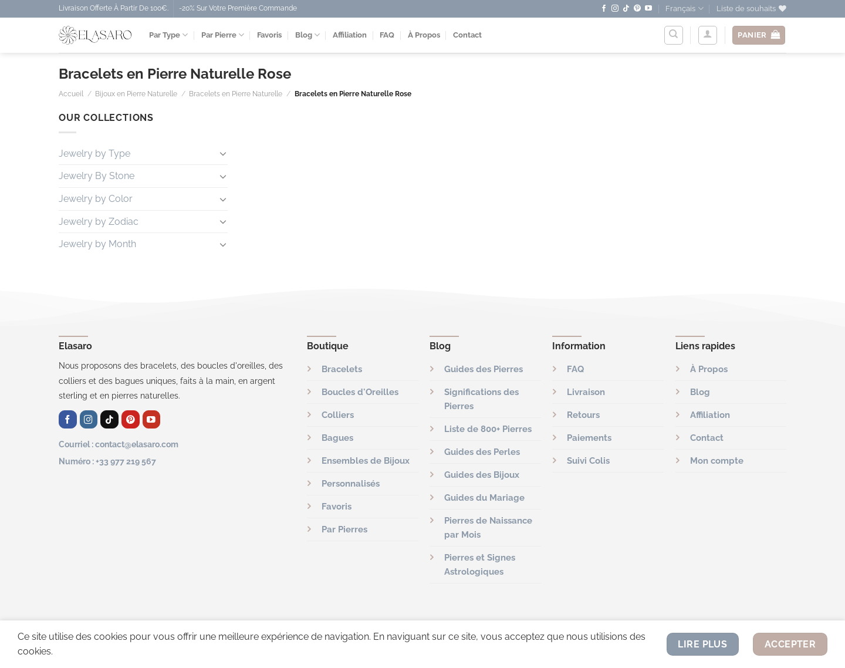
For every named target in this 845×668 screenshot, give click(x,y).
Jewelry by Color (96, 198)
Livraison (586, 392)
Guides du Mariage (484, 497)
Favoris (269, 35)
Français (684, 8)
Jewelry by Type (94, 153)
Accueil (71, 94)
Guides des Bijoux (481, 475)
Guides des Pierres (483, 369)
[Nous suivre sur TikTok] (626, 9)
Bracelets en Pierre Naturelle (235, 94)
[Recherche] (673, 35)
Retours (583, 415)
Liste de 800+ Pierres (488, 429)
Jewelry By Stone (96, 175)
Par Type (168, 35)
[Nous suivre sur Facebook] (603, 9)
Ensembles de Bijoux (366, 461)
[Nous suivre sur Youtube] (648, 9)
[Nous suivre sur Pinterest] (637, 9)
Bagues (337, 438)
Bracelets (342, 369)
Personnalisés (351, 483)
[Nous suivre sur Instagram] (614, 9)
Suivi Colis (588, 461)
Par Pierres (344, 529)
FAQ (387, 35)
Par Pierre (222, 35)
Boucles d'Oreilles (360, 392)
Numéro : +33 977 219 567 (107, 461)
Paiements (589, 438)
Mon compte (716, 461)
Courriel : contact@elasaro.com (118, 444)
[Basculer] (223, 153)
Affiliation (350, 35)
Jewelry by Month (97, 243)
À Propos (424, 35)
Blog (307, 35)
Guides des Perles (482, 452)
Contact (467, 35)
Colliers (338, 415)
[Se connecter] (707, 35)
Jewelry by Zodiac (98, 221)
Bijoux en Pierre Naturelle (136, 94)
